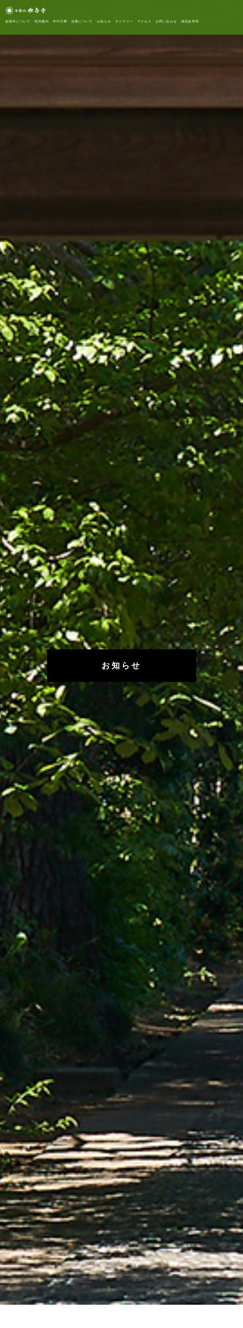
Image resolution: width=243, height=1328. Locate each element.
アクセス (144, 21)
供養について (82, 21)
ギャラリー (124, 21)
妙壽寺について (17, 21)
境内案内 (41, 21)
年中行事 (60, 21)
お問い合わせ (166, 21)
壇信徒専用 (190, 21)
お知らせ (104, 21)
